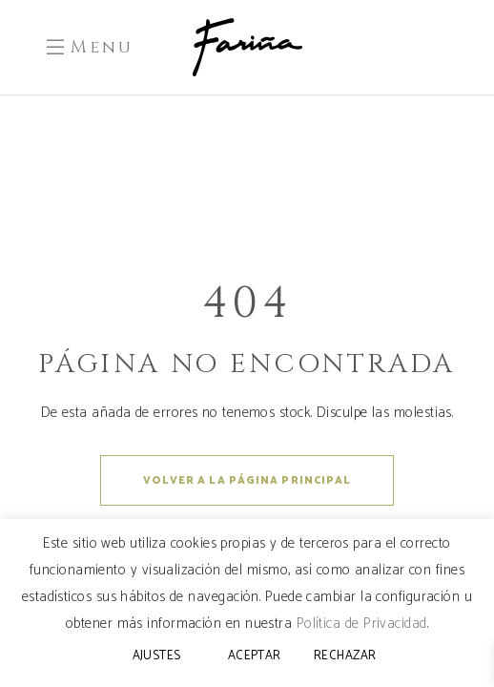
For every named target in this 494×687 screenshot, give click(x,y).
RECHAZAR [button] (345, 656)
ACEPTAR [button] (254, 656)
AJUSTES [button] (157, 656)
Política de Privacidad (362, 623)
